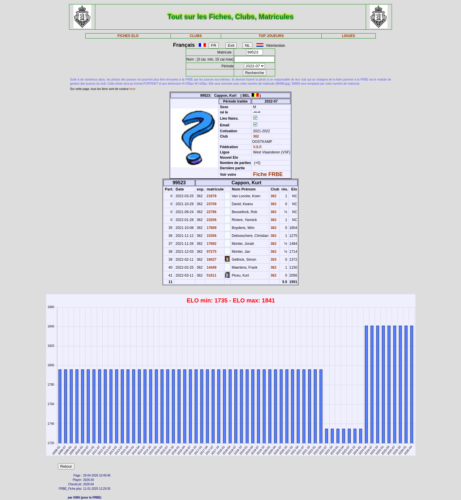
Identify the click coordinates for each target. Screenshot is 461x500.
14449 (211, 267)
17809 (211, 228)
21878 (211, 196)
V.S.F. (257, 147)
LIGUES (348, 36)
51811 (211, 275)
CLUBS (196, 36)
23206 (211, 220)
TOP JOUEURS (271, 36)
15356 (211, 236)
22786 (211, 212)
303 (273, 259)
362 (255, 136)
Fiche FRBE (268, 174)
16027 (211, 259)
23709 (211, 204)
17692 (211, 244)
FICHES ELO (127, 36)
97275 (211, 252)
